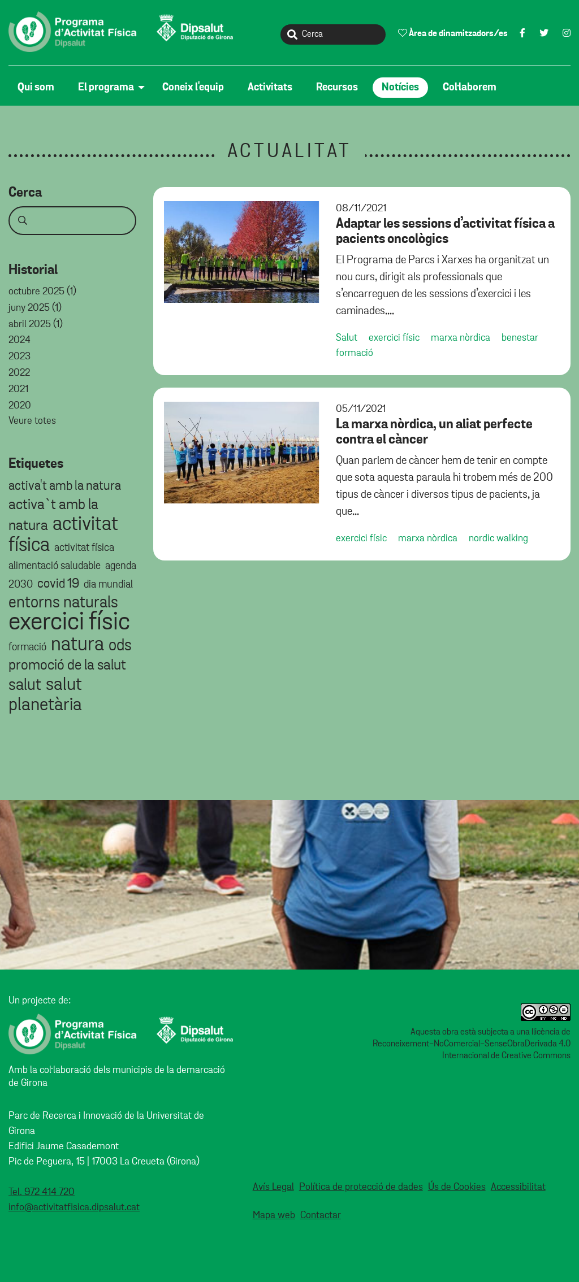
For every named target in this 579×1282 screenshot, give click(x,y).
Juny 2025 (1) (35, 308)
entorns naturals (63, 602)
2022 (19, 373)
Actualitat (289, 152)
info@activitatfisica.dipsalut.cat (74, 1207)
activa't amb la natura (64, 486)
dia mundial (108, 584)
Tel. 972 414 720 (41, 1192)
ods (120, 645)
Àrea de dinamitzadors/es (453, 33)
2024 (19, 340)
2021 (18, 389)
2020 (19, 406)
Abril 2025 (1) (35, 324)
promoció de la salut (67, 665)
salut (24, 685)
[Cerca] (333, 34)
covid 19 (58, 583)
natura (77, 645)
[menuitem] (38, 87)
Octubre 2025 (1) (42, 291)
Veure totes (32, 421)
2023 (19, 356)
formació (27, 647)
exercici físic (69, 622)
